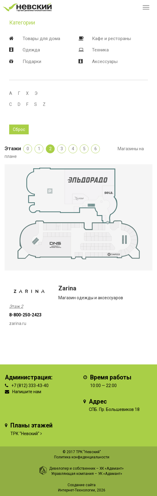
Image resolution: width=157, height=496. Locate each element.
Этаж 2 (16, 306)
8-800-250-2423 (25, 314)
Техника (100, 50)
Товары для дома (41, 38)
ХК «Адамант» (112, 468)
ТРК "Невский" (24, 433)
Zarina (67, 288)
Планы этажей (31, 425)
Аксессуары (105, 61)
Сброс (19, 129)
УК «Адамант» (110, 474)
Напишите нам (26, 391)
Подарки (32, 61)
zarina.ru (17, 323)
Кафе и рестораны (111, 38)
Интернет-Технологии (76, 490)
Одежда (31, 50)
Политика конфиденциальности (81, 457)
